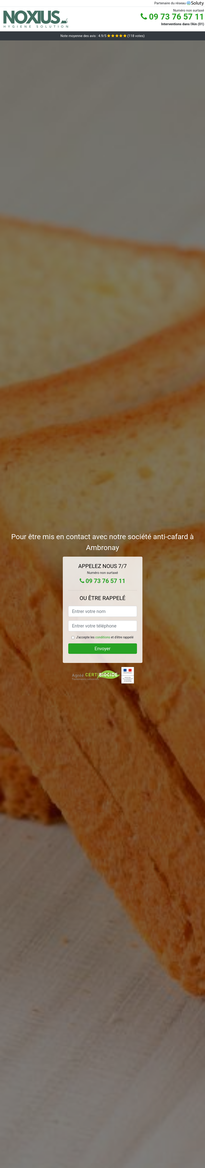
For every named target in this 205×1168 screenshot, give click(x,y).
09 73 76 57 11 (172, 17)
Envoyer (103, 648)
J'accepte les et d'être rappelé (104, 637)
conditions (102, 637)
